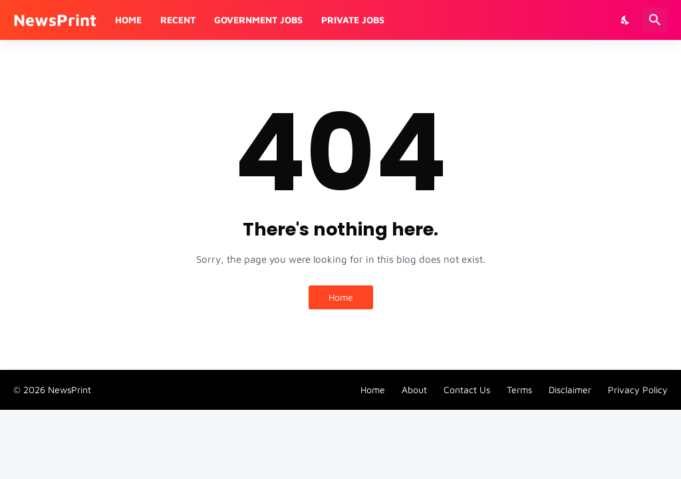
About (414, 389)
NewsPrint (54, 19)
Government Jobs (258, 19)
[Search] (655, 20)
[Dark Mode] (625, 20)
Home (128, 19)
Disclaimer (570, 389)
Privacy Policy (638, 389)
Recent (178, 19)
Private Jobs (352, 19)
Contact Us (467, 389)
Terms (519, 389)
